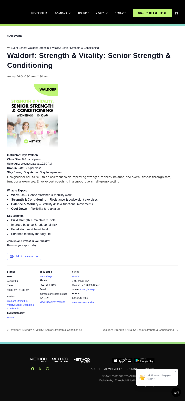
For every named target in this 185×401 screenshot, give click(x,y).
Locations (60, 13)
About (100, 13)
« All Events (14, 35)
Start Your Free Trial (152, 13)
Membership (39, 13)
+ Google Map (87, 289)
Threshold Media (125, 380)
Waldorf (11, 317)
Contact (120, 13)
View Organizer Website (52, 302)
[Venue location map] (122, 288)
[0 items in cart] (176, 13)
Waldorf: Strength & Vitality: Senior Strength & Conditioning (20, 305)
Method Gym (46, 276)
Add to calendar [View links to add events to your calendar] (25, 256)
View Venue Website (83, 302)
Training (83, 13)
